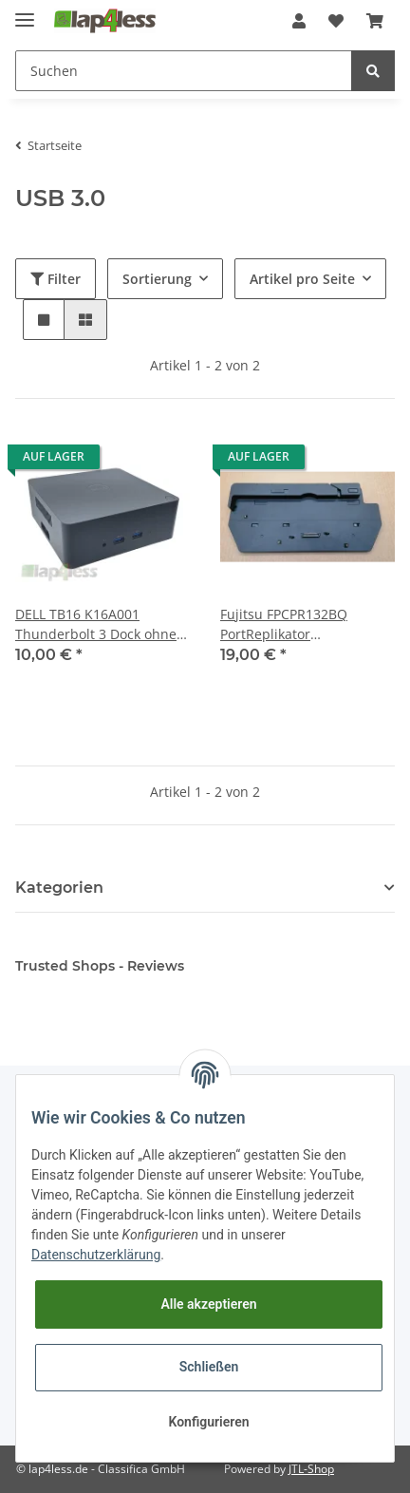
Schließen (209, 1366)
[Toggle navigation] (24, 12)
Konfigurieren (208, 1421)
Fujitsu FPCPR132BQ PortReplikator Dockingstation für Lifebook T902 (307, 624)
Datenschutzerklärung (95, 1254)
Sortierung (157, 279)
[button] (299, 21)
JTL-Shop (311, 1469)
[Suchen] (183, 70)
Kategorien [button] (59, 888)
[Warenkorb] (375, 21)
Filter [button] (55, 279)
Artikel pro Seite (302, 279)
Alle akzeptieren (208, 1304)
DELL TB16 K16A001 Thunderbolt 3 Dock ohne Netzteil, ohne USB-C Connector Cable (96, 624)
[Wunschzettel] (336, 21)
